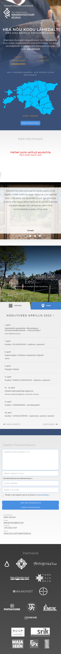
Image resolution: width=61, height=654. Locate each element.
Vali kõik (25, 115)
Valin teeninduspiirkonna (30, 503)
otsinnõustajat (18, 58)
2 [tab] (30, 236)
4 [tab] (40, 236)
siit (31, 478)
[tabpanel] (30, 210)
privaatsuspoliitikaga (42, 495)
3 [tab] (35, 236)
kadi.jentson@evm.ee (14, 522)
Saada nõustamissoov (30, 123)
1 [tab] (25, 236)
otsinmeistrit (43, 58)
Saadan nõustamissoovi (30, 507)
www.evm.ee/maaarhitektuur (17, 533)
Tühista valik (34, 115)
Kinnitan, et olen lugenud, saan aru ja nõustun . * (26, 496)
